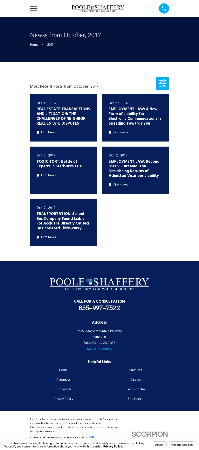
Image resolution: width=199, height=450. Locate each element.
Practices (135, 370)
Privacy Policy (63, 399)
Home (63, 370)
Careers (135, 380)
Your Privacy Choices (79, 437)
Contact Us (63, 389)
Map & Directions (99, 349)
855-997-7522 (99, 308)
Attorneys (63, 380)
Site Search (135, 399)
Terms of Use (135, 389)
